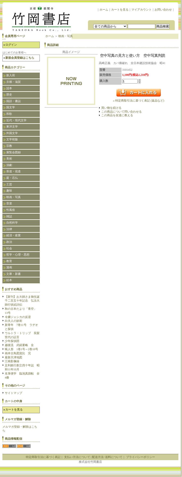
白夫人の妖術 (13, 320)
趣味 (9, 190)
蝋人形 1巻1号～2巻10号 (21, 349)
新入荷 (10, 75)
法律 (9, 229)
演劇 (9, 165)
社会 (9, 248)
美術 (9, 158)
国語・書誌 (13, 101)
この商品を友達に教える (117, 115)
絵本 (9, 280)
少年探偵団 (12, 341)
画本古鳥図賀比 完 (18, 353)
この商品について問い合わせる (121, 111)
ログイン (11, 44)
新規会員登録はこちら (19, 57)
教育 (9, 261)
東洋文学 (12, 126)
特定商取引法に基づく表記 (43, 457)
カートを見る (119, 9)
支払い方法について (77, 457)
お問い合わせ (163, 9)
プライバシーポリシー (140, 457)
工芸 (9, 184)
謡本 (9, 88)
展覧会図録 (13, 152)
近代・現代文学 (16, 120)
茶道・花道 (13, 171)
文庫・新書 (13, 274)
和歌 (9, 114)
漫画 (9, 267)
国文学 (10, 107)
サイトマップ (13, 393)
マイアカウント (141, 9)
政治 (9, 242)
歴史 (9, 94)
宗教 (9, 146)
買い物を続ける (111, 108)
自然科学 (12, 222)
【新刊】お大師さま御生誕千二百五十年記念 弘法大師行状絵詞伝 (22, 301)
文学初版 (12, 139)
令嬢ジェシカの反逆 (18, 317)
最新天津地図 (13, 357)
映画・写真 (13, 197)
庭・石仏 (12, 178)
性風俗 (10, 210)
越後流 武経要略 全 (19, 345)
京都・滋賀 (13, 82)
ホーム (104, 9)
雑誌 (9, 216)
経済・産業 (13, 235)
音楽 (9, 203)
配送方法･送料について (107, 457)
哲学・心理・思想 (17, 254)
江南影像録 (12, 361)
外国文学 (12, 133)
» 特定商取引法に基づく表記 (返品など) (138, 100)
